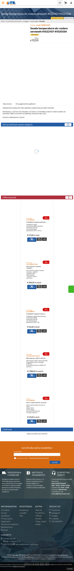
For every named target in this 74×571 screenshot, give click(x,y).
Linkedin (54, 518)
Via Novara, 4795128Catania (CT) (11, 540)
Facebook (54, 510)
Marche (38, 510)
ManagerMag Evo (63, 555)
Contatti (22, 513)
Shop (2, 21)
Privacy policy (7, 518)
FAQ (21, 516)
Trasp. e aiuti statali (40, 522)
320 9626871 (56, 521)
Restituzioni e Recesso (7, 528)
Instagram (54, 513)
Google (53, 516)
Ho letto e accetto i (21, 458)
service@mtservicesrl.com (61, 494)
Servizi (4, 513)
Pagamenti (5, 521)
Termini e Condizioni (9, 524)
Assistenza (23, 510)
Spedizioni (5, 516)
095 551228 (63, 489)
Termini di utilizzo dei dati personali (39, 458)
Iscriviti (54, 462)
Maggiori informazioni (19, 566)
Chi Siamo (5, 510)
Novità (38, 518)
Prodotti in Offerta (40, 514)
